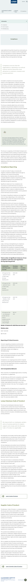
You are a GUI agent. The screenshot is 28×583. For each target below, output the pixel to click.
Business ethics (16, 11)
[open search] (25, 1)
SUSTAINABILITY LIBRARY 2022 (6, 11)
